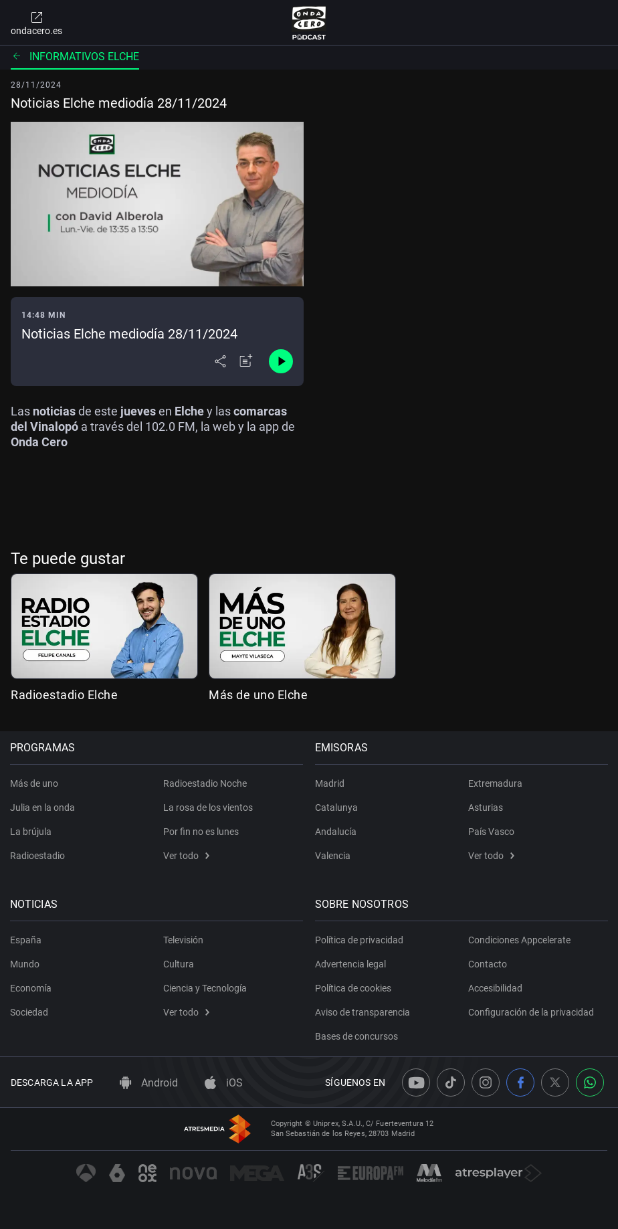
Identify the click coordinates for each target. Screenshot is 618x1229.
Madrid (330, 783)
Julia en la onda (43, 807)
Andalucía (336, 831)
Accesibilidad (495, 988)
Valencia (333, 855)
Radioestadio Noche (205, 783)
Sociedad (30, 1012)
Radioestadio (38, 855)
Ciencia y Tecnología (205, 988)
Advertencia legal (351, 964)
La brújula (31, 831)
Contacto (487, 964)
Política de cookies (354, 988)
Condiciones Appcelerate (519, 940)
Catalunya (337, 807)
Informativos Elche (75, 56)
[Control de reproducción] (281, 361)
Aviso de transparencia (363, 1012)
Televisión (183, 940)
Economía (31, 988)
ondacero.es (36, 22)
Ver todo (186, 855)
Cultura (178, 964)
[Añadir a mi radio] (246, 361)
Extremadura (495, 783)
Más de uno (35, 783)
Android (149, 1082)
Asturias (485, 807)
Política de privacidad (360, 940)
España (26, 940)
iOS (224, 1082)
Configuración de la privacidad (531, 1012)
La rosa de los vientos (208, 807)
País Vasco (491, 831)
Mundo (25, 964)
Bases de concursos (357, 1036)
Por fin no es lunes (201, 831)
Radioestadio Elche (64, 695)
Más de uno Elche (258, 695)
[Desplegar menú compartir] (220, 361)
